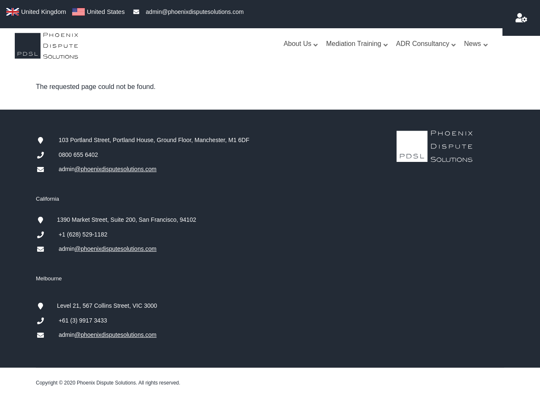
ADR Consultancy (426, 52)
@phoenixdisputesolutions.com (116, 169)
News (476, 52)
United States (106, 11)
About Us (301, 52)
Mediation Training (357, 52)
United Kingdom (43, 11)
